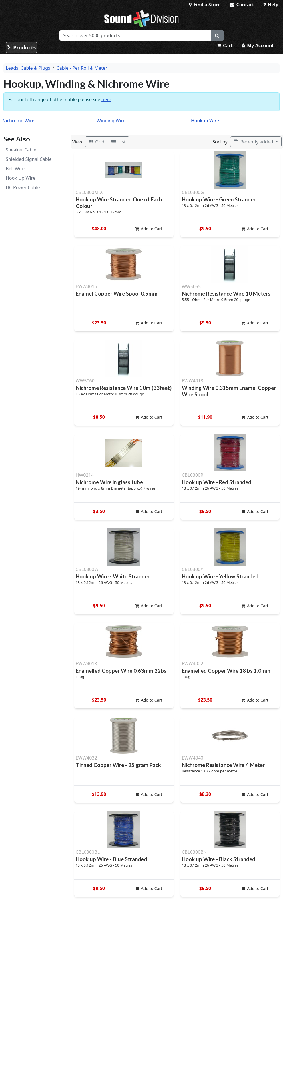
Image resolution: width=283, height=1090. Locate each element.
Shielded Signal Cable (29, 159)
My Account (258, 45)
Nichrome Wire (18, 120)
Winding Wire (111, 120)
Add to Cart (148, 228)
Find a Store (204, 4)
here (106, 99)
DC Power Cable (23, 187)
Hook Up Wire (20, 178)
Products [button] (21, 47)
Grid (97, 142)
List (118, 142)
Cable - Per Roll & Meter (82, 68)
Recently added (254, 142)
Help (270, 4)
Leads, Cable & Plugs (28, 68)
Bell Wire (15, 168)
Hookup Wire (205, 120)
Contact (242, 4)
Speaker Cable (21, 150)
